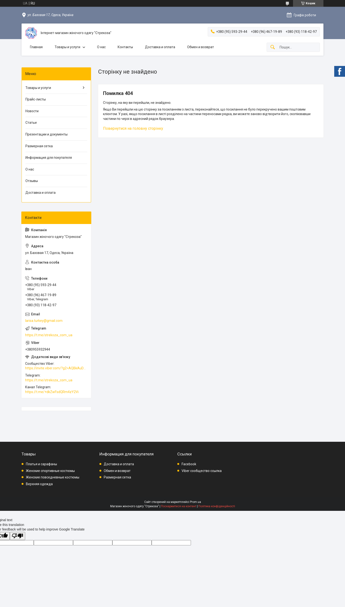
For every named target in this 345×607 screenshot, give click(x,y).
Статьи (31, 122)
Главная (36, 47)
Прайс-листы (35, 99)
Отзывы (31, 181)
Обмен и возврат (200, 47)
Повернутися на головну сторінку (133, 128)
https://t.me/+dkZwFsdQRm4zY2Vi (52, 392)
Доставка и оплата (160, 47)
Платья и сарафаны (41, 464)
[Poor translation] (17, 536)
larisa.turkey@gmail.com (44, 321)
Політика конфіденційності (216, 506)
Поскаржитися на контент (178, 506)
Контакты (125, 47)
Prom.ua (195, 502)
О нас (101, 47)
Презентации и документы (46, 134)
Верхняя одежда (39, 484)
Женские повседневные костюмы (52, 477)
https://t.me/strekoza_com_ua (48, 335)
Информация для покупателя (48, 157)
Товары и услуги (67, 47)
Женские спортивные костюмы (50, 471)
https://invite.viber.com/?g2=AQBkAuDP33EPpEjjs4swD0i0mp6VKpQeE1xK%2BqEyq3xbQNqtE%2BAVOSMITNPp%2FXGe (56, 368)
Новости (32, 111)
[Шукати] (272, 47)
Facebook (189, 464)
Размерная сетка (39, 146)
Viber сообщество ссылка (202, 471)
